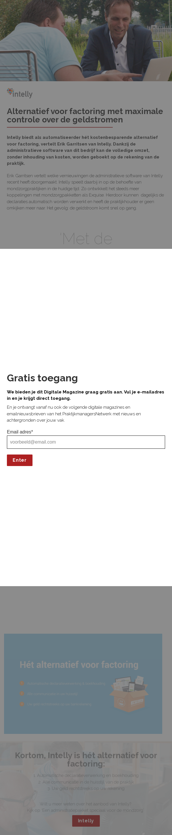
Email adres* (20, 431)
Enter (20, 460)
